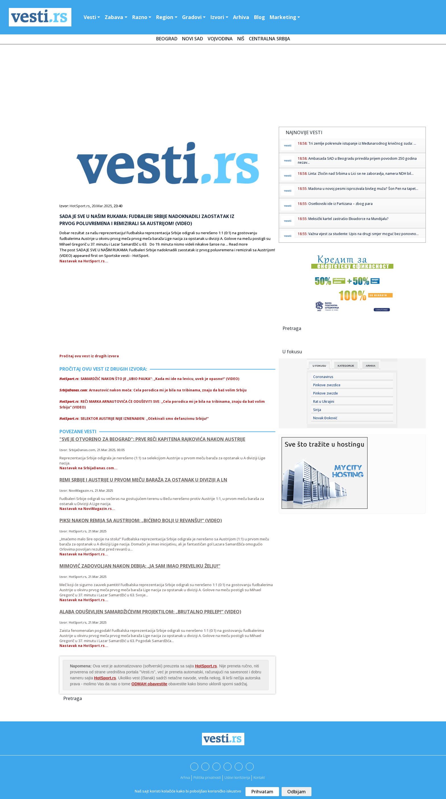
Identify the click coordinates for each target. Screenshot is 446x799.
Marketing (282, 17)
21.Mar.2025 (106, 450)
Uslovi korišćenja (237, 777)
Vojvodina (220, 39)
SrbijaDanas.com (82, 450)
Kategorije (346, 365)
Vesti (90, 17)
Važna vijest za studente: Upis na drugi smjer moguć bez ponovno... (363, 233)
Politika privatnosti (207, 777)
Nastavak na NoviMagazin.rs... (87, 508)
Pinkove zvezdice (326, 385)
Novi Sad (192, 39)
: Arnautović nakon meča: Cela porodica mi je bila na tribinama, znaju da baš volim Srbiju (153, 390)
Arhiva (241, 17)
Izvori (217, 17)
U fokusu (319, 365)
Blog (259, 17)
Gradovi (192, 17)
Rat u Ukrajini (323, 401)
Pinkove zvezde (325, 393)
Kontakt (259, 777)
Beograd (166, 39)
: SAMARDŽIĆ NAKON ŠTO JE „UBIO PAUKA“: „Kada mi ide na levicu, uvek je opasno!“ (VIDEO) (149, 378)
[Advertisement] (223, 86)
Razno (139, 17)
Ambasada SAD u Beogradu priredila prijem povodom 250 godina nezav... (357, 160)
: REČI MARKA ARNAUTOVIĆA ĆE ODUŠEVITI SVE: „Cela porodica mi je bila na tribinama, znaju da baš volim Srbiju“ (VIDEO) (162, 404)
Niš (240, 39)
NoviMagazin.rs (81, 490)
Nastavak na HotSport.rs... (83, 261)
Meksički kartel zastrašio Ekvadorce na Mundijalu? (348, 218)
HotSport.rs (80, 205)
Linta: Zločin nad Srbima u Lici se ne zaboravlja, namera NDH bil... (361, 173)
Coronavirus (323, 376)
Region (164, 17)
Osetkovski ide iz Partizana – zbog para (340, 203)
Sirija (317, 409)
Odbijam (296, 791)
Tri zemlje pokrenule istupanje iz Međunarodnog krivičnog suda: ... (362, 143)
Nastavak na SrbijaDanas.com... (88, 468)
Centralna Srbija (269, 39)
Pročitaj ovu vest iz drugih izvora (89, 356)
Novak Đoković (325, 418)
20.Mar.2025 (102, 205)
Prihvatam (262, 791)
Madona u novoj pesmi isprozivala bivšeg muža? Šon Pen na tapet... (363, 188)
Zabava (114, 17)
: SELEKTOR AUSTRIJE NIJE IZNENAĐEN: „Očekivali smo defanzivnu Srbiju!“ (133, 418)
